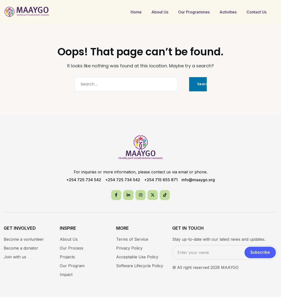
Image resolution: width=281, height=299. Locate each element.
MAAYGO (230, 269)
